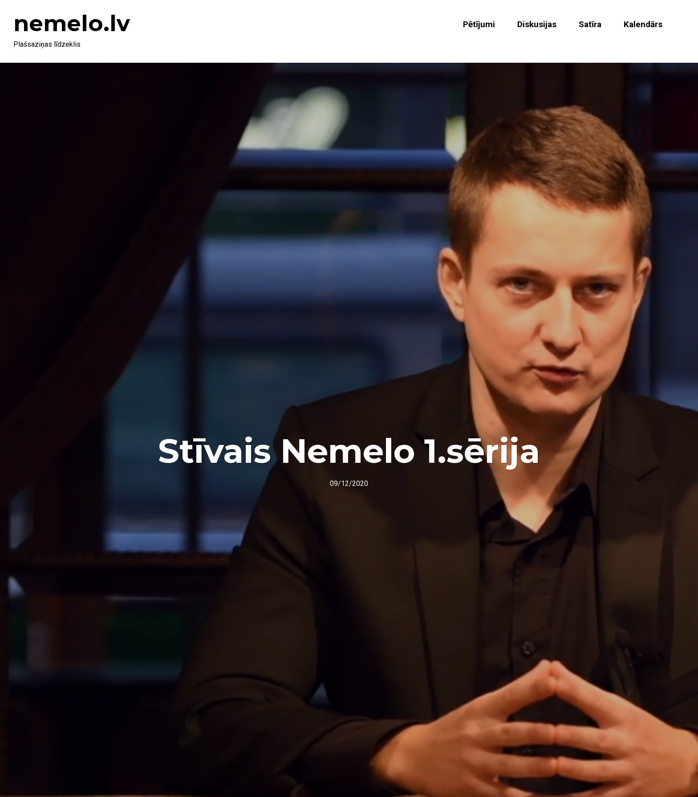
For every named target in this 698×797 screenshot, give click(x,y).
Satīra (590, 24)
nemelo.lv (71, 23)
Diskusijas (536, 24)
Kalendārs (643, 24)
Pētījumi (479, 24)
